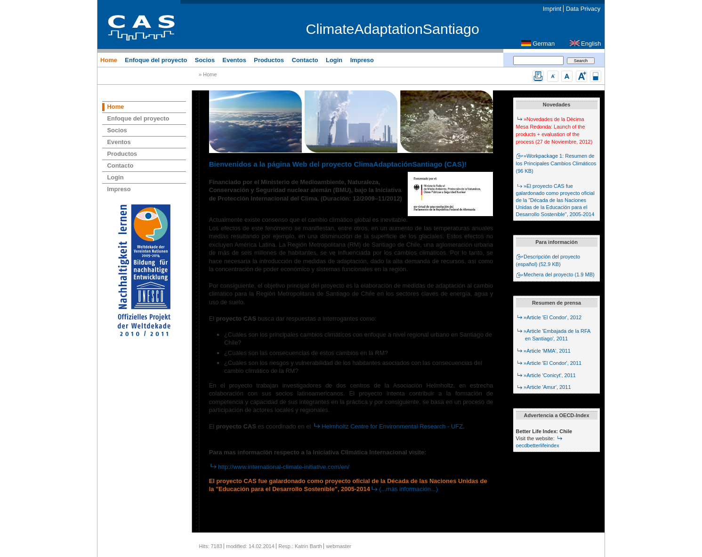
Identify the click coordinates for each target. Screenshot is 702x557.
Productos (269, 59)
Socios (205, 59)
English (591, 43)
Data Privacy (583, 8)
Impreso (362, 59)
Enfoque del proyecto (156, 59)
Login (334, 59)
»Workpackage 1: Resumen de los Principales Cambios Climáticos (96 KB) (556, 163)
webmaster (338, 546)
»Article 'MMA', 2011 (543, 351)
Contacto (305, 59)
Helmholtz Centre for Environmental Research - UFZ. (389, 426)
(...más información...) (404, 488)
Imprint (552, 8)
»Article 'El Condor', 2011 (549, 363)
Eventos (234, 59)
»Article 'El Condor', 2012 (549, 317)
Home (108, 59)
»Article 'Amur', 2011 (543, 387)
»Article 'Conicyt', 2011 (546, 375)
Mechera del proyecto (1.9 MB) (555, 274)
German (544, 43)
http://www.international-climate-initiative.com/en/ (279, 466)
